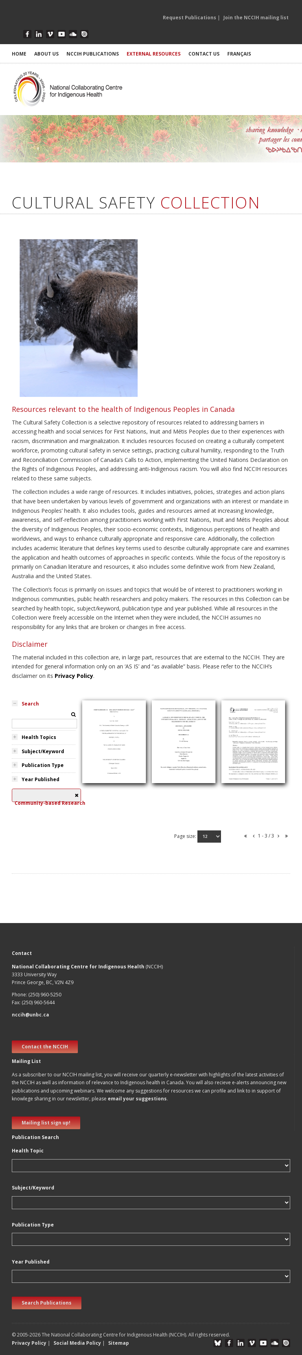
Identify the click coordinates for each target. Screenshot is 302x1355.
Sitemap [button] (118, 1343)
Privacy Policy (74, 675)
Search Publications (47, 1302)
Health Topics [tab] (39, 737)
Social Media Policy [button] (77, 1343)
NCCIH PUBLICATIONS (92, 53)
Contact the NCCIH (45, 1046)
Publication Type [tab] (43, 765)
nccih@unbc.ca (30, 1014)
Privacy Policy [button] (29, 1343)
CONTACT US (203, 53)
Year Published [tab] (40, 779)
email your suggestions (137, 1098)
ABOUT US (46, 53)
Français (239, 53)
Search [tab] (30, 703)
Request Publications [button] (189, 17)
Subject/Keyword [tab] (43, 751)
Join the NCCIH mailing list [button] (256, 17)
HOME (19, 53)
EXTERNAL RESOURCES (153, 53)
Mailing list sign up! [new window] (46, 1122)
